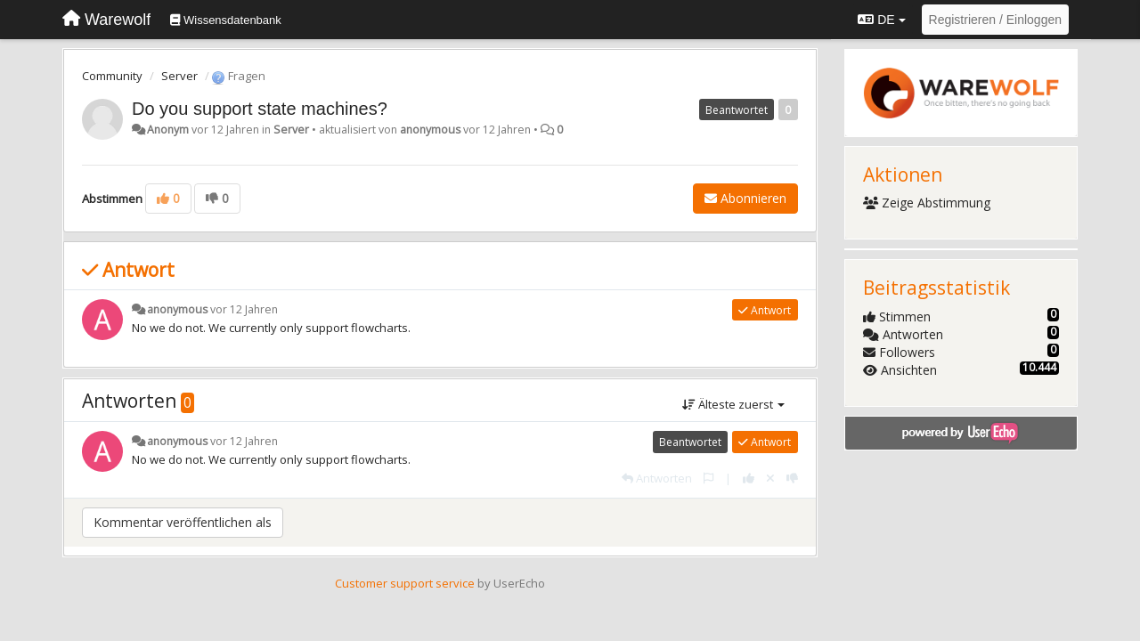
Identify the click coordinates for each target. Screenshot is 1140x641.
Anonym (168, 129)
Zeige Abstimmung (927, 202)
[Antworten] (657, 478)
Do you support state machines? (259, 108)
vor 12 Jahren (244, 309)
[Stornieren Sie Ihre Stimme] (770, 478)
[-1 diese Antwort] (792, 478)
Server (179, 76)
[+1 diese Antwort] (748, 478)
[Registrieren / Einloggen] (995, 19)
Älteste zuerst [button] (733, 404)
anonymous (430, 129)
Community (112, 76)
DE (881, 19)
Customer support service (405, 583)
